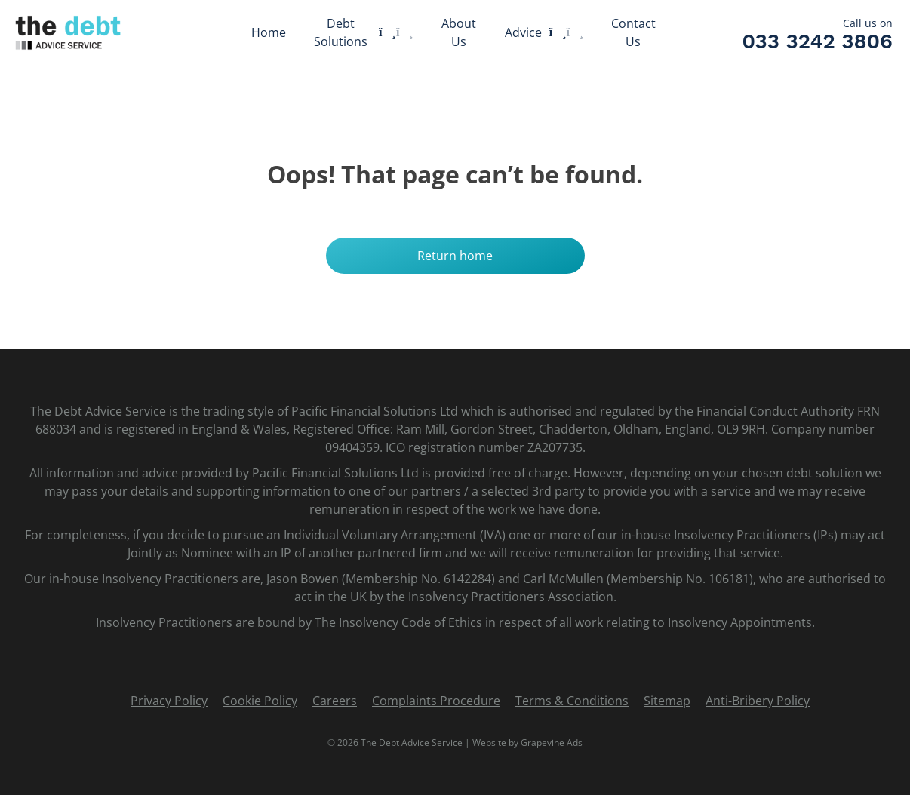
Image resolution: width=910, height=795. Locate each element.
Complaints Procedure (436, 700)
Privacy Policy (169, 700)
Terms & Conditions (572, 700)
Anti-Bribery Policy (758, 700)
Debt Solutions (340, 32)
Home (268, 32)
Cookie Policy (260, 700)
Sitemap (667, 700)
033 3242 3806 (817, 41)
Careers (334, 700)
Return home (455, 255)
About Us (458, 32)
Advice (523, 32)
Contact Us (633, 32)
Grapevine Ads (552, 742)
